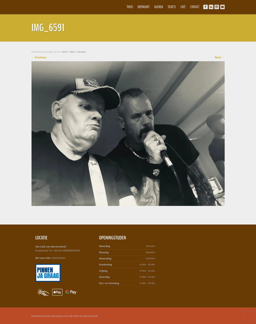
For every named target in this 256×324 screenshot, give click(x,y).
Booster (82, 51)
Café (183, 7)
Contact (194, 7)
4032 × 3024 (68, 51)
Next (220, 57)
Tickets (172, 7)
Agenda (158, 7)
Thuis (130, 7)
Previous (39, 57)
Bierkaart (144, 7)
